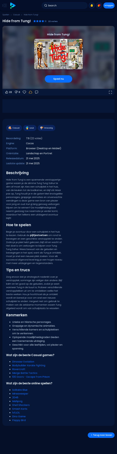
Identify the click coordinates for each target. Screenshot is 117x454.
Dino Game (19, 416)
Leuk (29, 128)
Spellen (5, 14)
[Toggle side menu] (4, 5)
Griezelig (46, 128)
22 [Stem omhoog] (8, 92)
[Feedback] (36, 92)
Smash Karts (19, 409)
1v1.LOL (16, 412)
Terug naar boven (101, 435)
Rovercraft (18, 369)
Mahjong (17, 401)
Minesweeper (20, 393)
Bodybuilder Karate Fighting (28, 365)
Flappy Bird (19, 420)
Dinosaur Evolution (23, 361)
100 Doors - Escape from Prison (31, 377)
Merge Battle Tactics (24, 373)
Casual (16, 14)
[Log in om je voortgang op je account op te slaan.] (30, 92)
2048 (15, 397)
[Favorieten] (24, 92)
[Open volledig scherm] (110, 92)
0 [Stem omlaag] (17, 92)
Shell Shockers (21, 405)
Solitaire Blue (19, 390)
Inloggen (109, 5)
